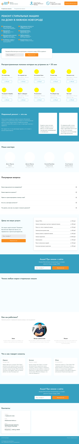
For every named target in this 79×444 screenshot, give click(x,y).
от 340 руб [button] (23, 81)
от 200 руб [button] (71, 81)
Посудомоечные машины (19, 8)
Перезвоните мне (31, 54)
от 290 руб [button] (55, 99)
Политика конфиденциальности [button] (72, 437)
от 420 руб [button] (71, 99)
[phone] (14, 54)
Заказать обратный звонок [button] (71, 3)
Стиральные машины (6, 8)
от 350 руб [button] (7, 81)
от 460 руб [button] (23, 99)
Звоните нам (52, 2)
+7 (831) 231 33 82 (55, 4)
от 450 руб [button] (7, 99)
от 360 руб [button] (39, 81)
